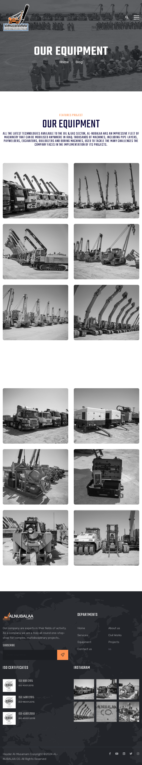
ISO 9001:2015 (25, 681)
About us (114, 628)
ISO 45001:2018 (26, 713)
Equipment (84, 642)
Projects (113, 642)
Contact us (84, 649)
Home (64, 62)
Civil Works (115, 635)
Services (82, 635)
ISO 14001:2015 (26, 697)
